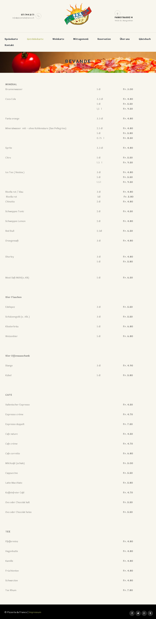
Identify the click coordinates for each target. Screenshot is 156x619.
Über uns (125, 39)
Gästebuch (145, 39)
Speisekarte (11, 39)
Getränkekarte (35, 39)
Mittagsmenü (80, 39)
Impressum (35, 612)
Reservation (104, 39)
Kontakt (9, 45)
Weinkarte (58, 39)
